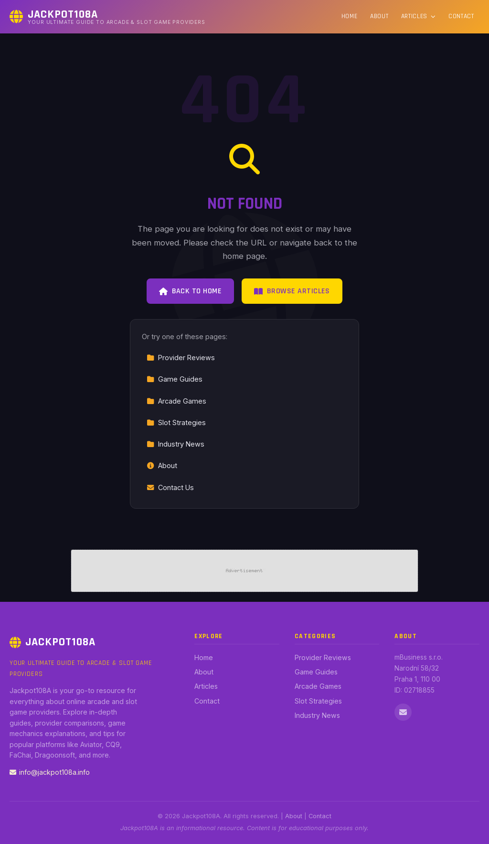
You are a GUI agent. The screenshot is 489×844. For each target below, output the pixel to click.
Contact (461, 16)
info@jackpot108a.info (50, 772)
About (379, 16)
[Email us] (403, 712)
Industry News (175, 444)
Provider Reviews (181, 357)
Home (349, 16)
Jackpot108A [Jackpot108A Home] (53, 642)
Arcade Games (176, 401)
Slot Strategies (176, 422)
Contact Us (170, 487)
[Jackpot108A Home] (107, 17)
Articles (418, 16)
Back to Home (190, 291)
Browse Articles (292, 291)
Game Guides (174, 379)
